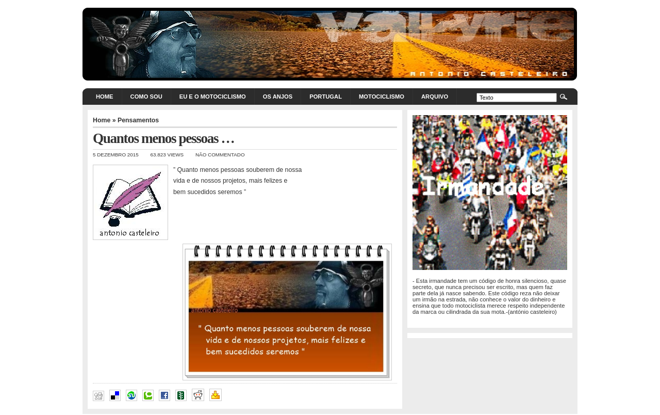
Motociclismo (381, 96)
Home (104, 96)
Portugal (325, 96)
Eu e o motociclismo (212, 96)
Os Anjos (277, 96)
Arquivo (434, 96)
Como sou (146, 96)
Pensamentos (138, 120)
